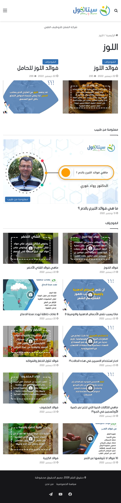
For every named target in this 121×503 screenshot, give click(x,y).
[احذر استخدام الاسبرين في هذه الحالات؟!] (90, 341)
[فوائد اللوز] (90, 97)
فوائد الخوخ (111, 267)
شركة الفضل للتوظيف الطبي (60, 27)
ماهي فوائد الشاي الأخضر (42, 267)
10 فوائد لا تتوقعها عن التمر (101, 458)
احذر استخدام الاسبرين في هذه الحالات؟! (93, 360)
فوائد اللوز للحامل (37, 68)
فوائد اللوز (106, 68)
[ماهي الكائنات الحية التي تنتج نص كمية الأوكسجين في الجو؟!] (90, 388)
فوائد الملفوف (49, 407)
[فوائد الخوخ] (90, 248)
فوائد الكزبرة (50, 458)
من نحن (49, 484)
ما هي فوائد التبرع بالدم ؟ (98, 208)
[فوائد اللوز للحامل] (30, 97)
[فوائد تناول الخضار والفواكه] (30, 341)
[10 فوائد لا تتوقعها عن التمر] (90, 438)
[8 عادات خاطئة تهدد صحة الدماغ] (30, 294)
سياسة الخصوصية (66, 484)
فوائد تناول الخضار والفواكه (42, 360)
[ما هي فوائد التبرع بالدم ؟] (60, 171)
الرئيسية (112, 35)
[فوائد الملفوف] (30, 388)
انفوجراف (110, 61)
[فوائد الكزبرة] (30, 438)
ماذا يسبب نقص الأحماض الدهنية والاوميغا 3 (91, 314)
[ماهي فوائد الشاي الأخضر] (30, 248)
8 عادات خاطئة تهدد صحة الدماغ (39, 314)
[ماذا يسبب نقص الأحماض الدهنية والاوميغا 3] (90, 294)
